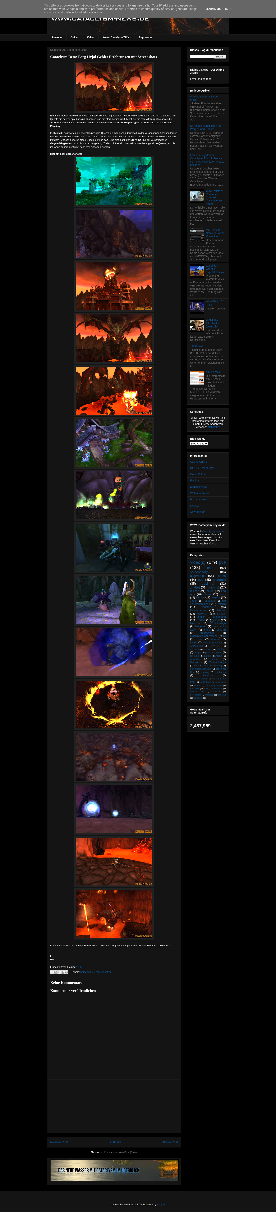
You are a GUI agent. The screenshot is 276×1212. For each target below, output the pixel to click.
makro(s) (209, 695)
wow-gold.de (197, 511)
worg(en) (219, 580)
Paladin (221, 604)
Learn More (213, 8)
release (194, 590)
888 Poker (198, 346)
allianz (207, 594)
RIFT (205, 688)
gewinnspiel (195, 695)
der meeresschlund (200, 669)
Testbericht (196, 662)
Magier (201, 616)
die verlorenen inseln (208, 602)
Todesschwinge (217, 662)
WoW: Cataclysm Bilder (117, 37)
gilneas (216, 620)
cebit (196, 665)
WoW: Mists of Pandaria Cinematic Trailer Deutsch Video (215, 197)
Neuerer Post (59, 1142)
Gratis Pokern (198, 474)
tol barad (221, 695)
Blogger (161, 1204)
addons (216, 691)
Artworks (195, 659)
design (197, 652)
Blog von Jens (198, 499)
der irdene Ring (213, 665)
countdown (207, 607)
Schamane (219, 616)
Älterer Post (170, 1142)
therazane (208, 675)
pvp (200, 580)
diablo (206, 629)
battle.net (200, 626)
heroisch (202, 613)
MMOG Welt (213, 372)
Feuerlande (220, 682)
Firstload (195, 480)
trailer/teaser (207, 632)
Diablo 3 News (198, 486)
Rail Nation (217, 688)
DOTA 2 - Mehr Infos (202, 468)
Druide (200, 597)
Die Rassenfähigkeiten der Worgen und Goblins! (206, 127)
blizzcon (195, 623)
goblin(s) (208, 583)
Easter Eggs (205, 682)
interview (195, 649)
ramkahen (220, 672)
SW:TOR (215, 646)
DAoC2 (194, 505)
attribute (221, 649)
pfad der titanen (213, 652)
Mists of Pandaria (212, 642)
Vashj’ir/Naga (218, 623)
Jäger (193, 600)
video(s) (197, 562)
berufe (199, 639)
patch (222, 576)
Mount (215, 659)
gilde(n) (221, 629)
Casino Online (198, 461)
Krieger (221, 613)
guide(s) (213, 587)
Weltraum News (199, 493)
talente (207, 656)
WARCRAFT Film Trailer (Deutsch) (213, 323)
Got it (229, 8)
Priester (221, 610)
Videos (90, 37)
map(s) (90, 972)
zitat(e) (195, 587)
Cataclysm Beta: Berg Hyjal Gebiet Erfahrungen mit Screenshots (103, 57)
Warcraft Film (197, 691)
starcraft (215, 639)
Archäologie (196, 646)
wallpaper (198, 698)
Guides (75, 37)
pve (222, 562)
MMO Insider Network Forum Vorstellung (215, 233)
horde (210, 590)
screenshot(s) (103, 972)
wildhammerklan (199, 678)
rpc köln (194, 656)
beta (82, 972)
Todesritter (209, 600)
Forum (197, 685)
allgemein (197, 576)
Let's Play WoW (213, 685)
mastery (208, 649)
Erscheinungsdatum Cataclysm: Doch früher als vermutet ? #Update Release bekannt (207, 160)
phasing (204, 672)
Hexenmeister (198, 610)
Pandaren (195, 688)
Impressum (145, 37)
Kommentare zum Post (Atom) (121, 1152)
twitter (193, 642)
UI (224, 636)
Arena (218, 656)
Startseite (56, 37)
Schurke (200, 620)
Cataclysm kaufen (213, 531)
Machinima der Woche (204, 636)
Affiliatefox (213, 427)
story (223, 594)
